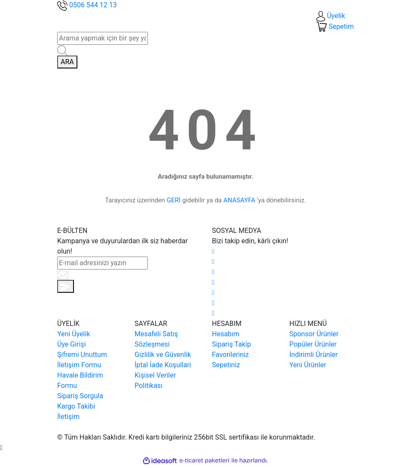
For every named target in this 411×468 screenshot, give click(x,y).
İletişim (68, 416)
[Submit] (65, 286)
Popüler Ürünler (313, 344)
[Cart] (335, 26)
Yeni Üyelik (73, 334)
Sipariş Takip (231, 344)
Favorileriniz (230, 354)
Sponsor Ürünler (313, 334)
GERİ (174, 200)
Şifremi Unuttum (82, 354)
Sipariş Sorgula (80, 396)
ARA (67, 62)
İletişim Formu (79, 365)
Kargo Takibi (76, 406)
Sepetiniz (226, 365)
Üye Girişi (71, 344)
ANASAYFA (239, 200)
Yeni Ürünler (307, 365)
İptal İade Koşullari (163, 365)
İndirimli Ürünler (313, 354)
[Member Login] (330, 16)
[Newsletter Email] (102, 263)
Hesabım (225, 334)
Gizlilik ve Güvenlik (163, 354)
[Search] (102, 38)
